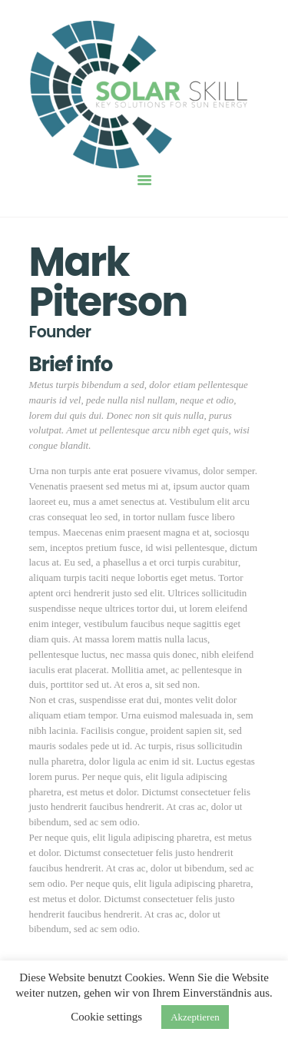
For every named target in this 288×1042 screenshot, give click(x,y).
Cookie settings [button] (106, 1016)
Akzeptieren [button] (195, 1017)
